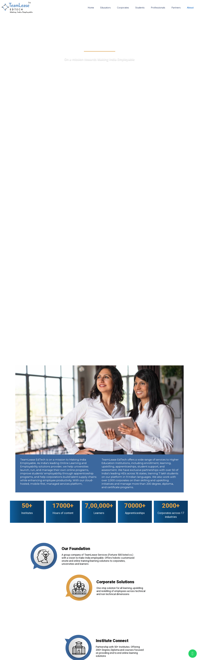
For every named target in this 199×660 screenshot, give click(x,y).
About (190, 7)
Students (140, 7)
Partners (176, 7)
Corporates (123, 7)
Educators (105, 7)
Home (91, 7)
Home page (9, 18)
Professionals (158, 7)
